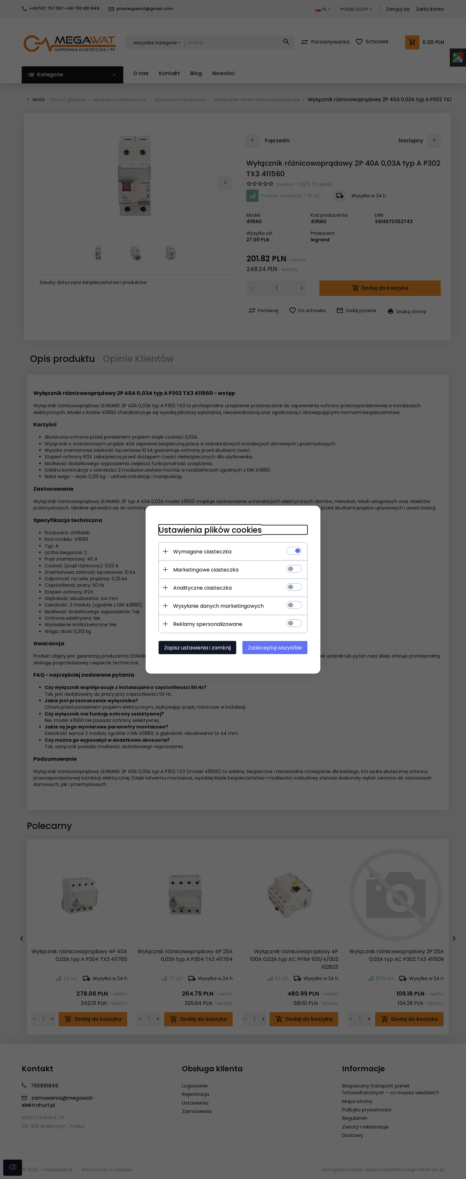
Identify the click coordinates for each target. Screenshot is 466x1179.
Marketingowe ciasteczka (206, 569)
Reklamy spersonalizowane (207, 624)
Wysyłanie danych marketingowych (218, 605)
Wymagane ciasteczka (202, 551)
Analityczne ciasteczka (202, 587)
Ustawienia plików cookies (210, 529)
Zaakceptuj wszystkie (275, 647)
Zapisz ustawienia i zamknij (197, 647)
